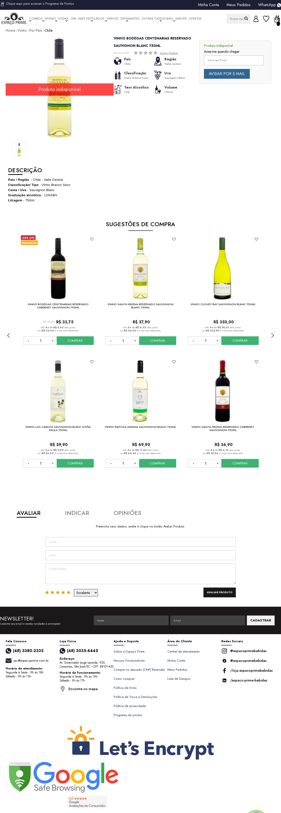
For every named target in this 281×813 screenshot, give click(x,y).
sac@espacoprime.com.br (31, 660)
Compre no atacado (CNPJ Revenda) (139, 670)
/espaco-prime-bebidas (244, 680)
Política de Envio (125, 688)
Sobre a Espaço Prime (129, 651)
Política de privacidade (130, 706)
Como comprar (124, 679)
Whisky (50, 18)
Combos (36, 18)
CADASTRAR (260, 620)
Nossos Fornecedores (129, 660)
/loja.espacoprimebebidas (247, 671)
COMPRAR (75, 340)
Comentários (140, 574)
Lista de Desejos (178, 679)
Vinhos (112, 18)
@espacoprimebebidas (244, 651)
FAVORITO (92, 239)
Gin (73, 18)
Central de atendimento (183, 651)
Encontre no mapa (79, 689)
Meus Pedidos (239, 5)
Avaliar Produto (169, 53)
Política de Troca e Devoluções (135, 697)
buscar (246, 18)
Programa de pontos (128, 715)
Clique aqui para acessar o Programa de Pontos (37, 4)
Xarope (181, 18)
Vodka (63, 18)
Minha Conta (208, 5)
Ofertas (195, 18)
